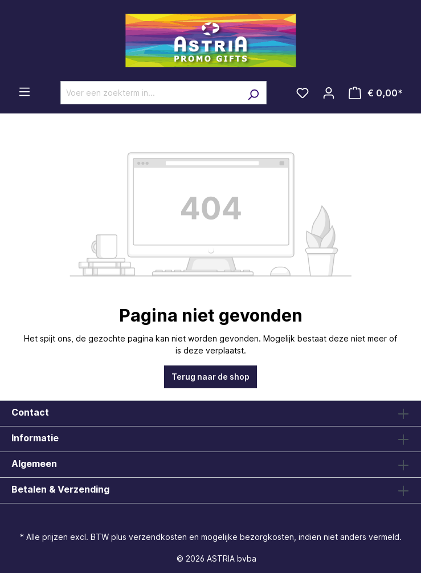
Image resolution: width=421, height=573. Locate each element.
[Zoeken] (253, 92)
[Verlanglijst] (302, 93)
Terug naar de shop (210, 376)
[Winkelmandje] (376, 93)
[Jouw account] (329, 93)
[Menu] (24, 92)
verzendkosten (158, 537)
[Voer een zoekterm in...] (150, 92)
